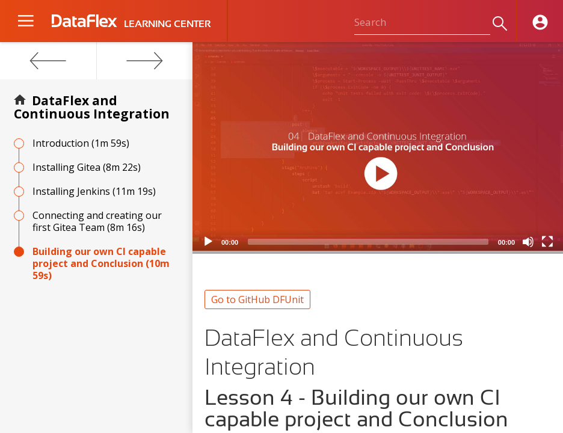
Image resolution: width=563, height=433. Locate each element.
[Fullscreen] (547, 242)
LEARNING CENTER (167, 24)
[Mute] (528, 242)
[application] (377, 148)
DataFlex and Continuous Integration (92, 107)
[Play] (208, 242)
